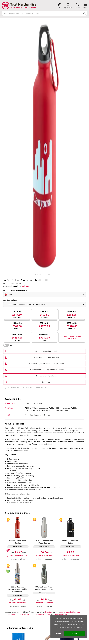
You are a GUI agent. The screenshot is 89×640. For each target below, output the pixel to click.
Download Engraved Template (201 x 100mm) (46, 370)
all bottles (48, 612)
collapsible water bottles (64, 614)
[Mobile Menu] (85, 6)
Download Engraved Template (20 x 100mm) (46, 363)
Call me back (46, 382)
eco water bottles (28, 614)
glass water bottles (43, 614)
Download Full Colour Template (46, 357)
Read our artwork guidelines (46, 376)
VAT (11, 345)
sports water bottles (68, 612)
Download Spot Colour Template (46, 351)
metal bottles (16, 614)
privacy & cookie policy (73, 627)
